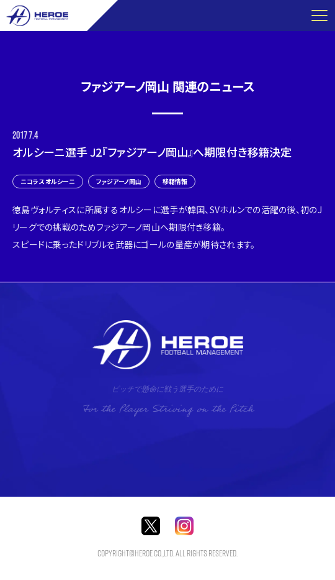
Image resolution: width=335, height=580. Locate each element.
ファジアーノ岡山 (118, 181)
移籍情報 (175, 181)
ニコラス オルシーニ (47, 181)
